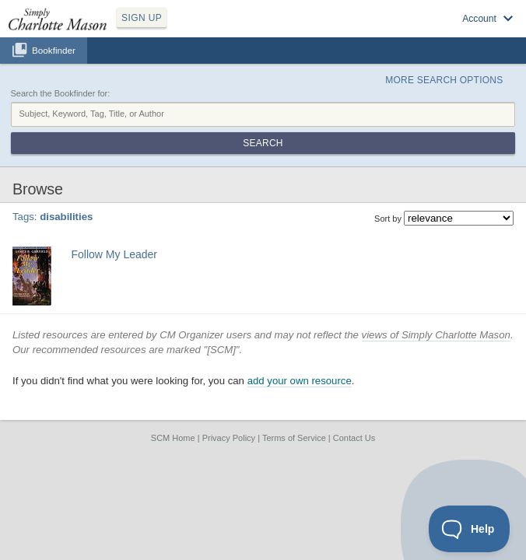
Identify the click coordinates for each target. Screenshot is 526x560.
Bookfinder (53, 50)
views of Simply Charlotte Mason (436, 335)
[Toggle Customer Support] (469, 529)
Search (262, 143)
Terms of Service (294, 438)
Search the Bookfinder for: (60, 93)
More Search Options (444, 80)
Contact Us (354, 438)
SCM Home (173, 438)
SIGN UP (141, 17)
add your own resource (299, 381)
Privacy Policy (228, 438)
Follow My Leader (115, 254)
